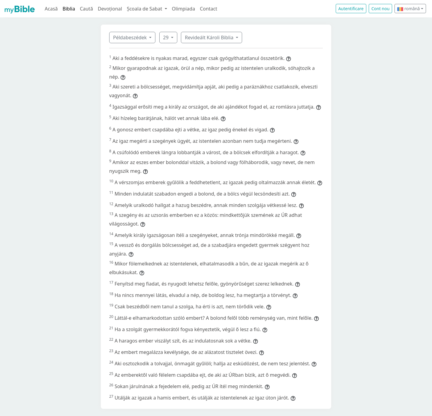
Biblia (69, 8)
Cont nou (380, 8)
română (408, 8)
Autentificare (351, 8)
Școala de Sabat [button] (145, 8)
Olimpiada (183, 8)
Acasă (51, 8)
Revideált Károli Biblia (210, 37)
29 (166, 37)
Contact (208, 8)
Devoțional (110, 8)
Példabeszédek (130, 37)
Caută (86, 8)
